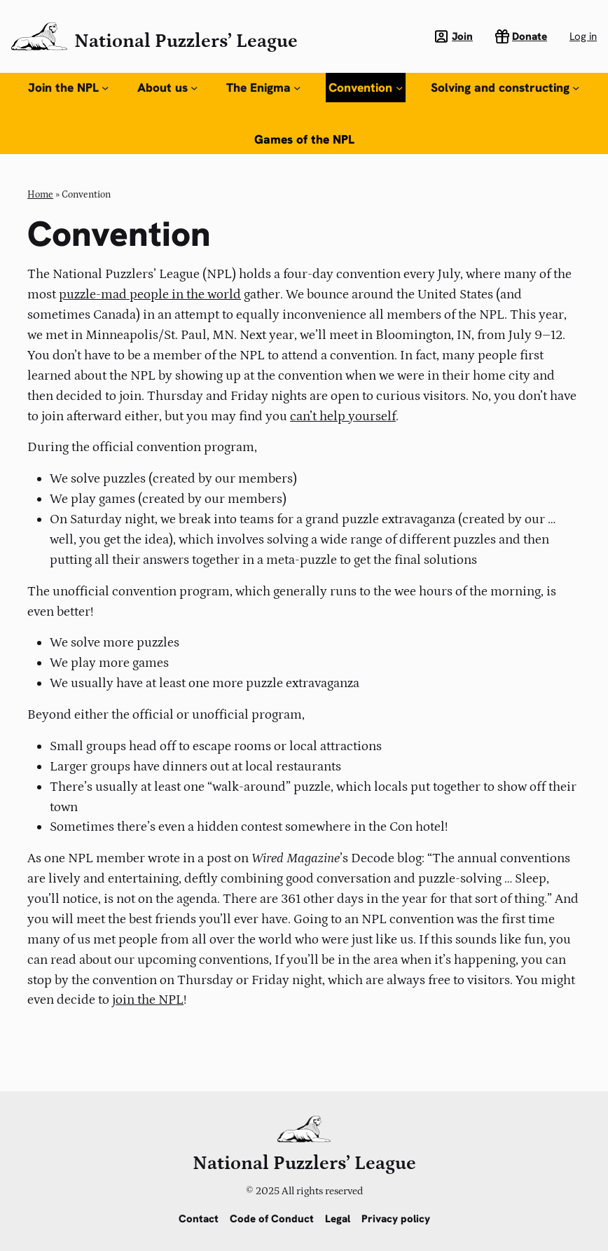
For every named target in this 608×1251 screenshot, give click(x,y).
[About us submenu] (194, 87)
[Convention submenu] (399, 87)
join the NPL (148, 999)
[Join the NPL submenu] (105, 87)
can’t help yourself (343, 416)
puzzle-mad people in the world (150, 294)
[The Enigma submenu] (296, 87)
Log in (583, 36)
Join (462, 36)
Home (40, 194)
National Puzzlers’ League (186, 41)
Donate (529, 36)
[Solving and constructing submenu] (575, 87)
